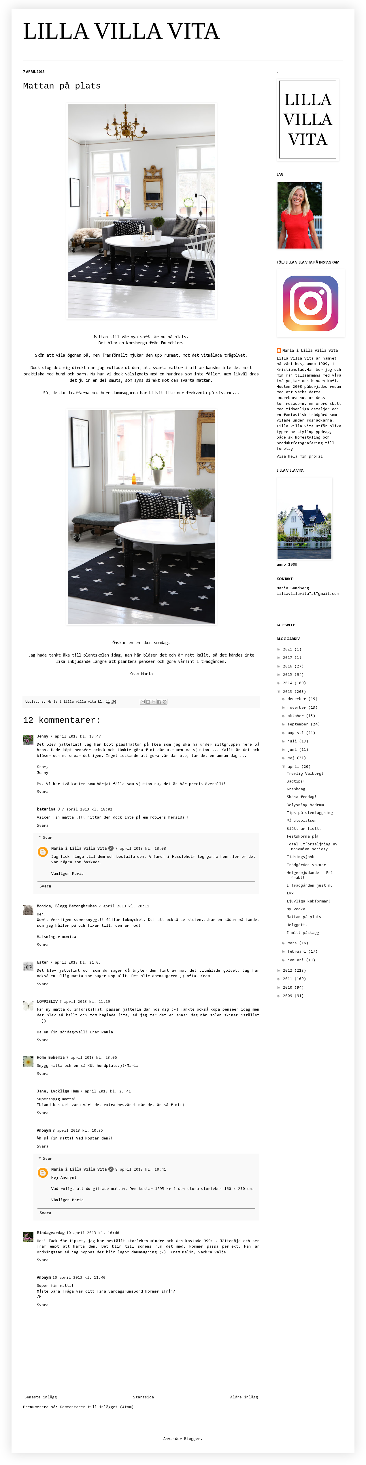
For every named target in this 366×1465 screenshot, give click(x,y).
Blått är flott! (304, 829)
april (294, 767)
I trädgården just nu (310, 886)
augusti (297, 733)
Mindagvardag (51, 1233)
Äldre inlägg (244, 1398)
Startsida (143, 1398)
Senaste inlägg (40, 1398)
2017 (289, 658)
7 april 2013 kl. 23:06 (91, 1058)
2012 (289, 971)
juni (293, 750)
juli (293, 742)
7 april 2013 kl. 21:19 (84, 1002)
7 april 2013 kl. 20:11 (124, 906)
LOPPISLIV (47, 1002)
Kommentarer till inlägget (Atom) (97, 1407)
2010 (289, 988)
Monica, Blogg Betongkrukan (67, 906)
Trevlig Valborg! (305, 774)
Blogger (192, 1439)
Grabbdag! (297, 789)
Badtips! (296, 782)
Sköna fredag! (302, 797)
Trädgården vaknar (306, 865)
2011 (289, 979)
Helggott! (297, 925)
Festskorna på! (303, 837)
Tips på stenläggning (310, 813)
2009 (289, 996)
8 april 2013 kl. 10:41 (140, 1170)
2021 (289, 650)
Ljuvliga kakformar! (309, 902)
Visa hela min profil (300, 457)
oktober (297, 716)
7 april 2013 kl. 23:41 (105, 1092)
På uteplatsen (302, 821)
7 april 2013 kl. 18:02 (87, 810)
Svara (42, 792)
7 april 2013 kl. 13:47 (75, 737)
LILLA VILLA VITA (121, 31)
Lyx (290, 894)
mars (293, 943)
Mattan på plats (304, 917)
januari (297, 960)
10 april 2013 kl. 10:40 (92, 1233)
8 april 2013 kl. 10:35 (77, 1131)
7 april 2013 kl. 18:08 (140, 849)
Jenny (42, 737)
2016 (289, 667)
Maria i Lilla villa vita (79, 849)
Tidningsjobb (300, 857)
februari (298, 952)
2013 (289, 692)
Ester (42, 963)
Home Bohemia (51, 1058)
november (298, 708)
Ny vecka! (297, 909)
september (299, 725)
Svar (47, 838)
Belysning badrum (305, 805)
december (298, 699)
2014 (289, 683)
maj (292, 758)
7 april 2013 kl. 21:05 (75, 963)
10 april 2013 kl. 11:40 (78, 1278)
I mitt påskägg (303, 933)
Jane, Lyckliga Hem (57, 1092)
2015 (289, 675)
